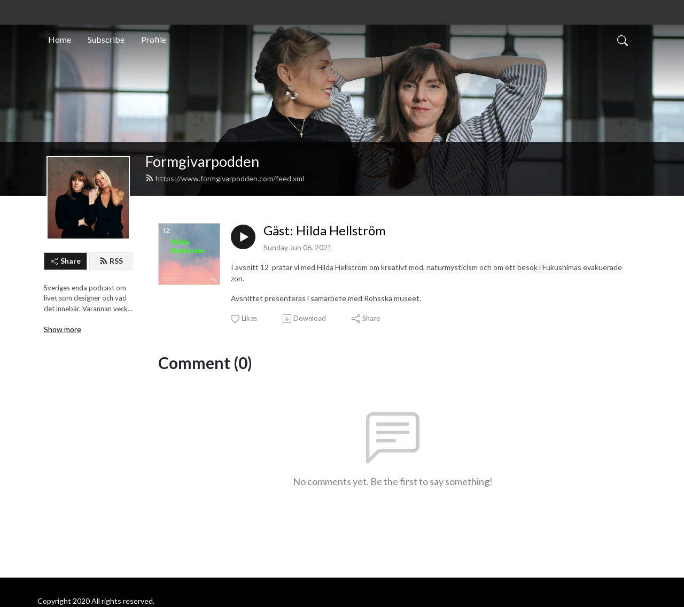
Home (59, 39)
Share (66, 260)
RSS (111, 260)
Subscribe (106, 39)
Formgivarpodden (202, 161)
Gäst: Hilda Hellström (324, 230)
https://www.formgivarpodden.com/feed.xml (224, 178)
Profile (153, 39)
